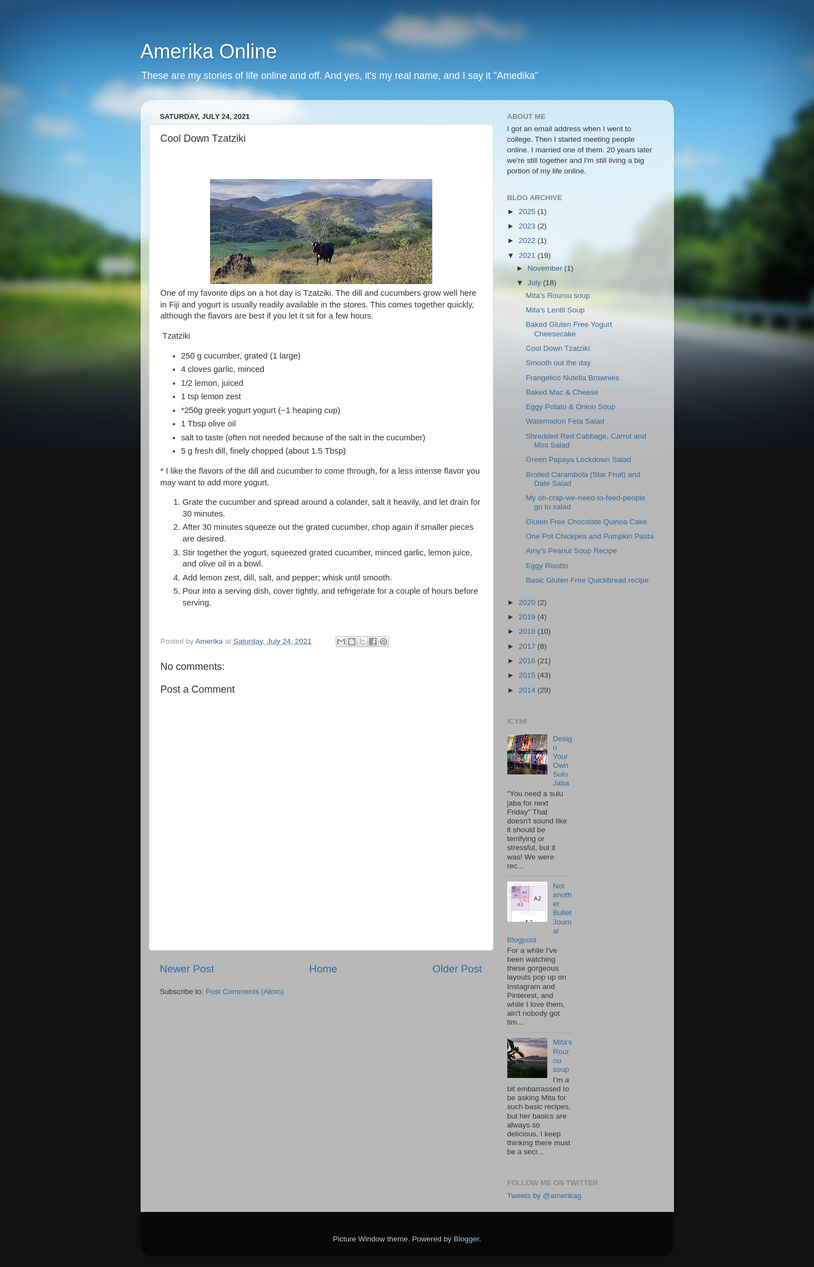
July (535, 283)
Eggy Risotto (547, 566)
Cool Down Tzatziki (558, 348)
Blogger (467, 1239)
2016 (527, 661)
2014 (527, 690)
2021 (527, 255)
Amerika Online (209, 51)
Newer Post (187, 969)
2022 (527, 240)
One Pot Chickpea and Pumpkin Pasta (589, 536)
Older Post (457, 969)
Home (323, 969)
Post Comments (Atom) (244, 991)
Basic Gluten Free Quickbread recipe (587, 580)
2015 (527, 675)
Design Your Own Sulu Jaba (562, 761)
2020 (527, 602)
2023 (527, 226)
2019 (527, 617)
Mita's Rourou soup (558, 295)
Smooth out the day (558, 363)
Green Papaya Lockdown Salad (578, 459)
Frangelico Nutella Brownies (572, 378)
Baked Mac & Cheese (562, 392)
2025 (527, 211)
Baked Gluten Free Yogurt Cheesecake (569, 328)
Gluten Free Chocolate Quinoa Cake (586, 522)
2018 (527, 631)
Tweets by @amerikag (544, 1195)
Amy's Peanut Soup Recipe (571, 550)
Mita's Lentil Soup (555, 310)
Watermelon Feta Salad (565, 421)
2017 (527, 646)
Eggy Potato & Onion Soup (570, 407)
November (546, 268)
